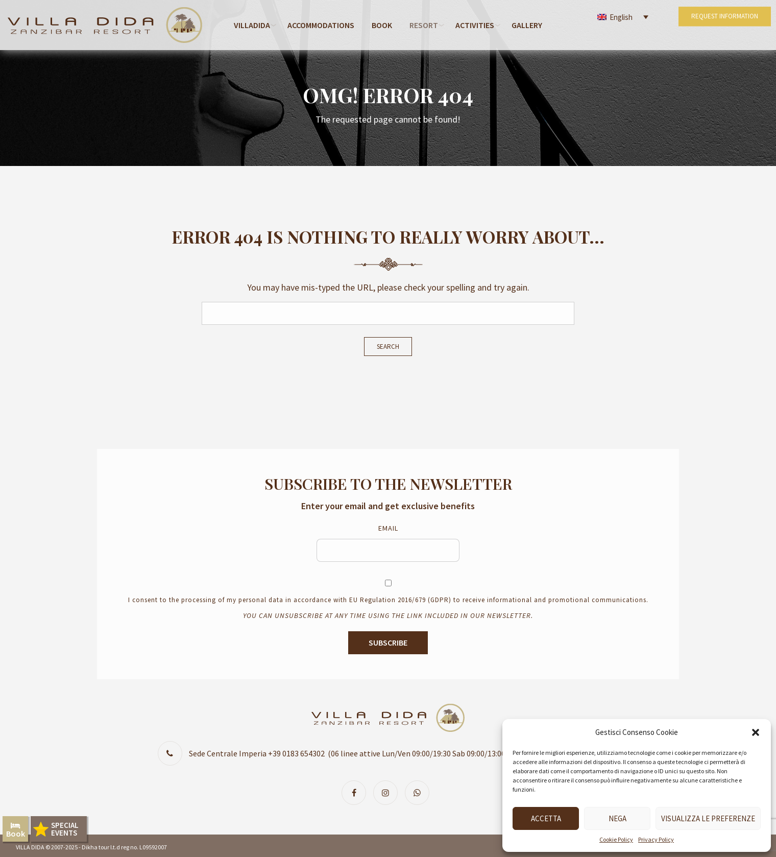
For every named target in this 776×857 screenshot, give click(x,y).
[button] (755, 732)
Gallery (527, 25)
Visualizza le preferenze (708, 818)
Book (382, 25)
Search (388, 346)
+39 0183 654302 (296, 753)
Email (388, 528)
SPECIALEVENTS (65, 829)
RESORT (423, 25)
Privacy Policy (656, 839)
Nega (617, 818)
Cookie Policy (616, 839)
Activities (474, 25)
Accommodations (320, 25)
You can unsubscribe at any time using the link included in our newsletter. (388, 615)
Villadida (252, 25)
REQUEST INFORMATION (722, 24)
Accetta (546, 818)
